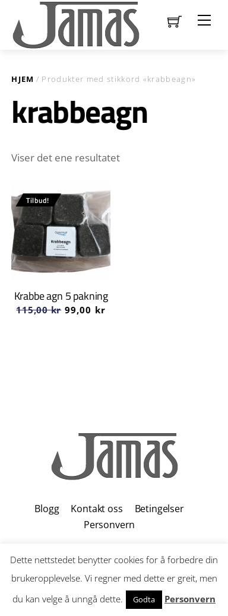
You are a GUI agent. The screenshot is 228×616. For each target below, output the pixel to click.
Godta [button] (144, 599)
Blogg (46, 508)
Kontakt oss (96, 508)
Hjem (22, 79)
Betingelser (159, 508)
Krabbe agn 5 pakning (61, 296)
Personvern (109, 524)
